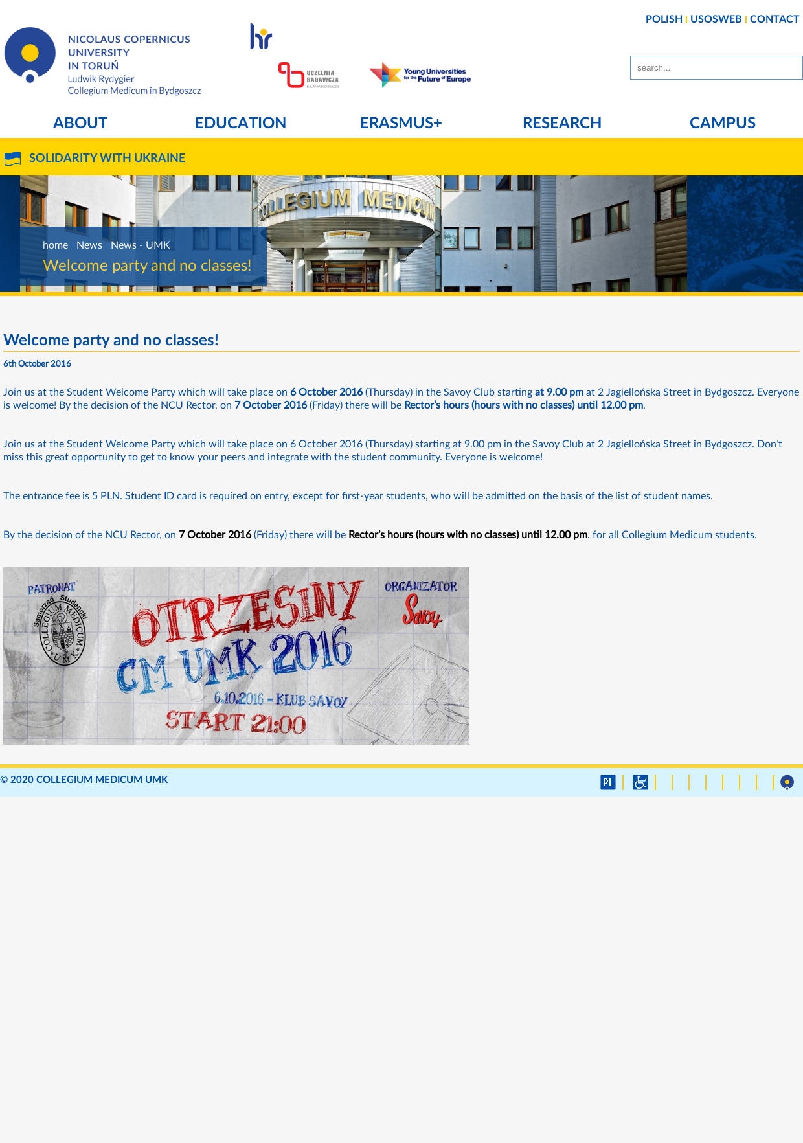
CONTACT (775, 19)
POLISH (664, 19)
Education (240, 123)
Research (562, 123)
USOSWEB (716, 19)
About (80, 123)
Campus (723, 123)
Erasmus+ (401, 123)
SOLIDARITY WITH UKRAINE (107, 158)
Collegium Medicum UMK (102, 780)
